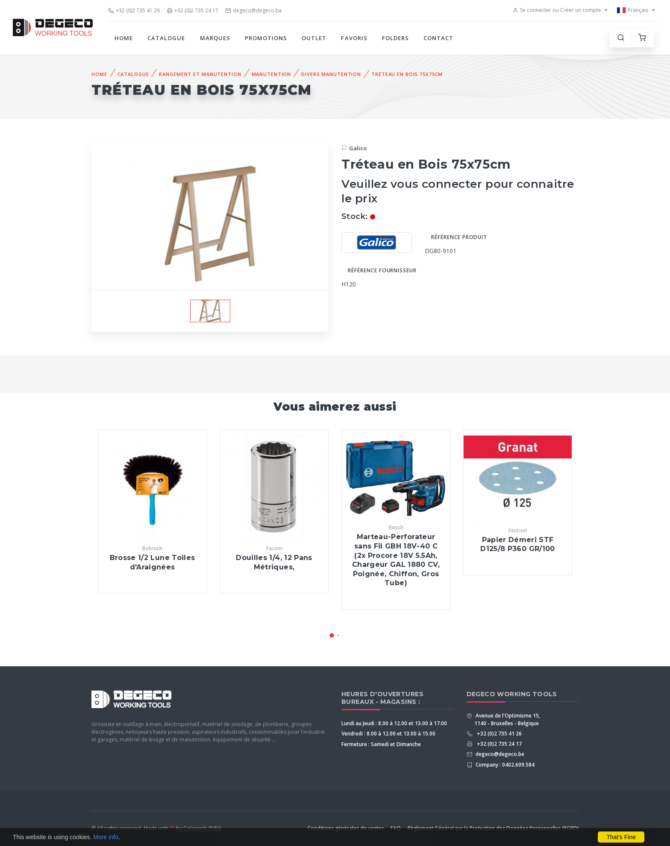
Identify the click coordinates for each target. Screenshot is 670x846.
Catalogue (166, 38)
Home (124, 38)
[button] (332, 635)
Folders (395, 38)
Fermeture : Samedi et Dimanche (381, 744)
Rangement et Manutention (200, 74)
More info (105, 837)
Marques (215, 38)
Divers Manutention (331, 74)
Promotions (266, 38)
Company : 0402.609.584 (504, 764)
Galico (358, 148)
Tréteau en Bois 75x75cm (407, 74)
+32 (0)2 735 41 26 (134, 10)
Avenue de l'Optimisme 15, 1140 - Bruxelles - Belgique (507, 719)
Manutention (271, 74)
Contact (438, 38)
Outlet (314, 38)
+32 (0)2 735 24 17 (192, 10)
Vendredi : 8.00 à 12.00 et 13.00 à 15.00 (388, 733)
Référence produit (459, 237)
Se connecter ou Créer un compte (556, 10)
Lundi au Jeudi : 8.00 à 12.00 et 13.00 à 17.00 (394, 723)
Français (632, 10)
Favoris (354, 38)
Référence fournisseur (382, 270)
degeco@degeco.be (253, 10)
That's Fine (621, 837)
